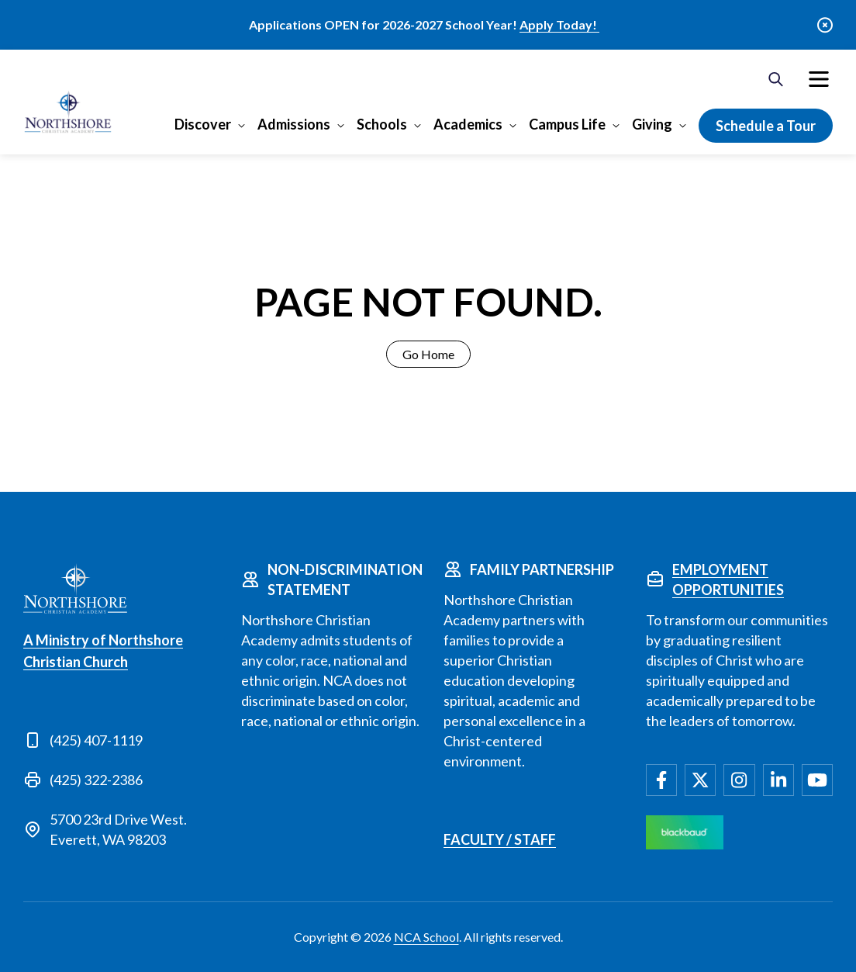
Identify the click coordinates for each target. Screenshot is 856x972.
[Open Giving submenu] (681, 125)
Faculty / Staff (500, 839)
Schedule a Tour (766, 125)
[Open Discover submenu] (240, 125)
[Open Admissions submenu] (339, 125)
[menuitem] (818, 79)
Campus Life (567, 124)
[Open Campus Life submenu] (614, 125)
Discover (202, 124)
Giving (652, 124)
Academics (467, 124)
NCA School (426, 936)
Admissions (293, 124)
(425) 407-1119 (96, 740)
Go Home (428, 354)
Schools (382, 124)
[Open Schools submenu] (416, 125)
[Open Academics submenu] (511, 125)
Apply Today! (559, 24)
